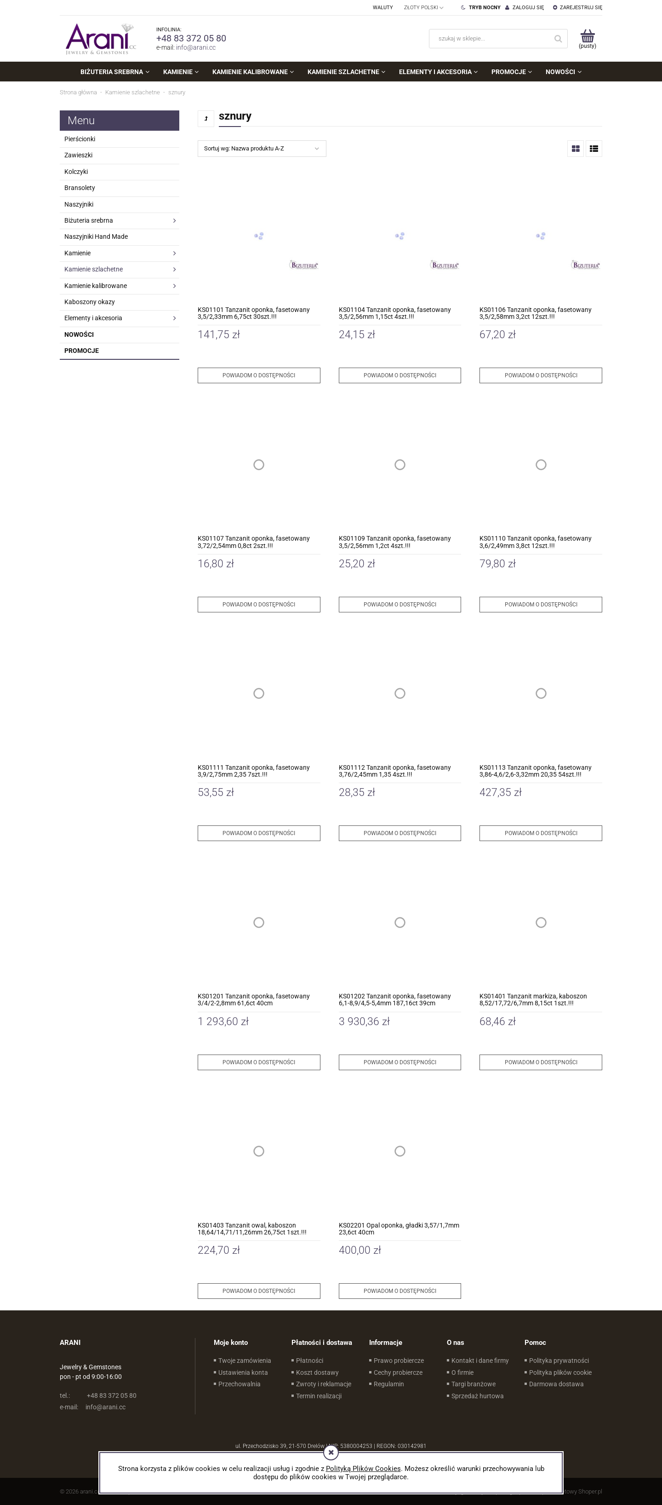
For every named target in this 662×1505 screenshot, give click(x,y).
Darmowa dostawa (556, 1384)
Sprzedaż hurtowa (477, 1396)
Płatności (309, 1360)
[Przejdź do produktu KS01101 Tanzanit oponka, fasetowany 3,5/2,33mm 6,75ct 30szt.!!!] (259, 235)
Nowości (79, 334)
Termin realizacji (319, 1396)
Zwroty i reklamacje (323, 1384)
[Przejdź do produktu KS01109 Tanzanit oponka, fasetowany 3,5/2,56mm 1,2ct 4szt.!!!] (400, 464)
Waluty (383, 8)
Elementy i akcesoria (93, 318)
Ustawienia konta (243, 1372)
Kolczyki (76, 171)
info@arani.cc (196, 47)
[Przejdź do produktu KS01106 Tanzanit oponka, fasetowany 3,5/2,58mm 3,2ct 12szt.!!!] (540, 235)
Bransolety (79, 187)
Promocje (81, 350)
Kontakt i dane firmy (480, 1360)
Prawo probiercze (399, 1360)
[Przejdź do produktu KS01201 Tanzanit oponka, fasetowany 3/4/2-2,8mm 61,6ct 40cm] (259, 922)
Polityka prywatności (559, 1360)
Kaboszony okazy (89, 302)
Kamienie (77, 253)
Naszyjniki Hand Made (96, 236)
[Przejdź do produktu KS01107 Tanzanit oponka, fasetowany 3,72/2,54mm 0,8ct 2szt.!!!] (259, 464)
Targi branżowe (473, 1384)
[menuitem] (115, 72)
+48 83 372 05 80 (191, 38)
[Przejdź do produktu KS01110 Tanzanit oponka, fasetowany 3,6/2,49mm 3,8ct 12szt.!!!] (540, 464)
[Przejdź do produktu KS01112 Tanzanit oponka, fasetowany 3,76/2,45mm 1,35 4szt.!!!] (400, 693)
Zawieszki (78, 155)
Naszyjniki (78, 204)
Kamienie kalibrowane (95, 285)
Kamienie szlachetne (93, 269)
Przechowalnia (239, 1384)
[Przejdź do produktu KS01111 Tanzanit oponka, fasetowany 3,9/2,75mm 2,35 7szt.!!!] (259, 693)
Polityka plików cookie (560, 1372)
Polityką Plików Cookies (363, 1469)
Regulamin (389, 1384)
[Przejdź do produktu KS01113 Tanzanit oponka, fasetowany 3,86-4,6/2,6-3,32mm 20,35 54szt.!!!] (540, 693)
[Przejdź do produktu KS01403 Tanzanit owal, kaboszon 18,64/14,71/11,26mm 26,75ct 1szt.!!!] (259, 1151)
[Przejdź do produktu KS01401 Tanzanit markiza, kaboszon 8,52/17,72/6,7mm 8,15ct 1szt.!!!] (540, 922)
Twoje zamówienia (244, 1360)
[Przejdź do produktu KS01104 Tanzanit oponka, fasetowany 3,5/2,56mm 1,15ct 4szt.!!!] (400, 235)
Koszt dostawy (317, 1372)
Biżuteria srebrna (88, 220)
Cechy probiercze (398, 1372)
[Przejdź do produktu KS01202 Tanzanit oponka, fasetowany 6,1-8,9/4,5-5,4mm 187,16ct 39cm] (400, 922)
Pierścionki (79, 139)
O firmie (462, 1372)
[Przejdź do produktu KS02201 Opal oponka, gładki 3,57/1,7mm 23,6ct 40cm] (400, 1151)
